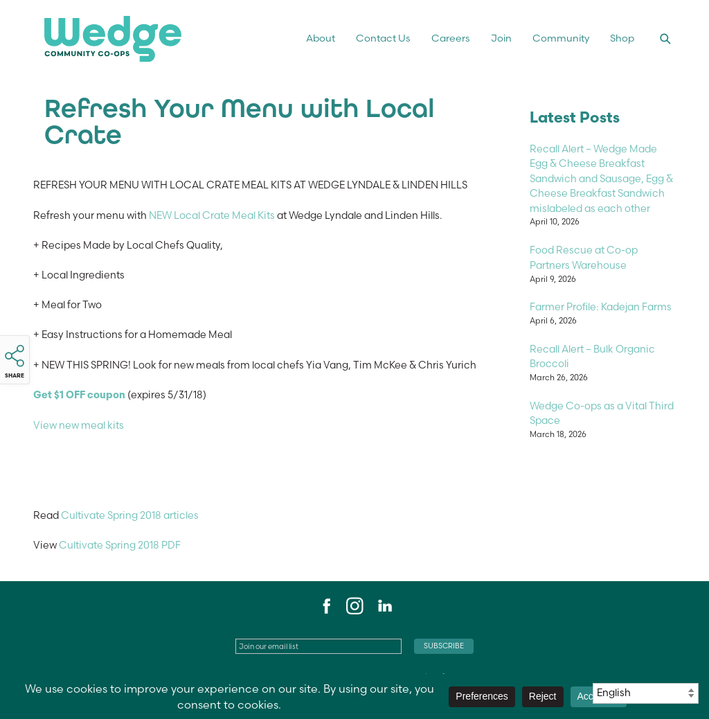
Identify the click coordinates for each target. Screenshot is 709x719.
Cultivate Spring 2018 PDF (120, 545)
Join (501, 38)
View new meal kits (78, 425)
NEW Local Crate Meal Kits (211, 215)
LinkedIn (384, 606)
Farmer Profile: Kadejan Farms (601, 307)
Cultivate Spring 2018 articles (130, 515)
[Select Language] (646, 693)
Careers (450, 38)
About (320, 38)
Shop (622, 38)
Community (560, 38)
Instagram (354, 606)
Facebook (325, 606)
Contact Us (383, 38)
